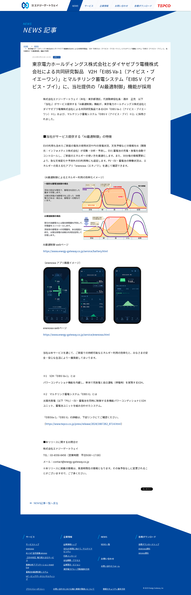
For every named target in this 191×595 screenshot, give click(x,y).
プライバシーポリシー (35, 588)
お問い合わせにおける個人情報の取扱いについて (73, 588)
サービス (88, 5)
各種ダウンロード (143, 5)
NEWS (75, 5)
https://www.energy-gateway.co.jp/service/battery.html (75, 251)
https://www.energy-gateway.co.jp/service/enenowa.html (76, 334)
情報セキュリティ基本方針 (114, 588)
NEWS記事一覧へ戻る (46, 503)
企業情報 (104, 5)
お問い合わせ (121, 5)
